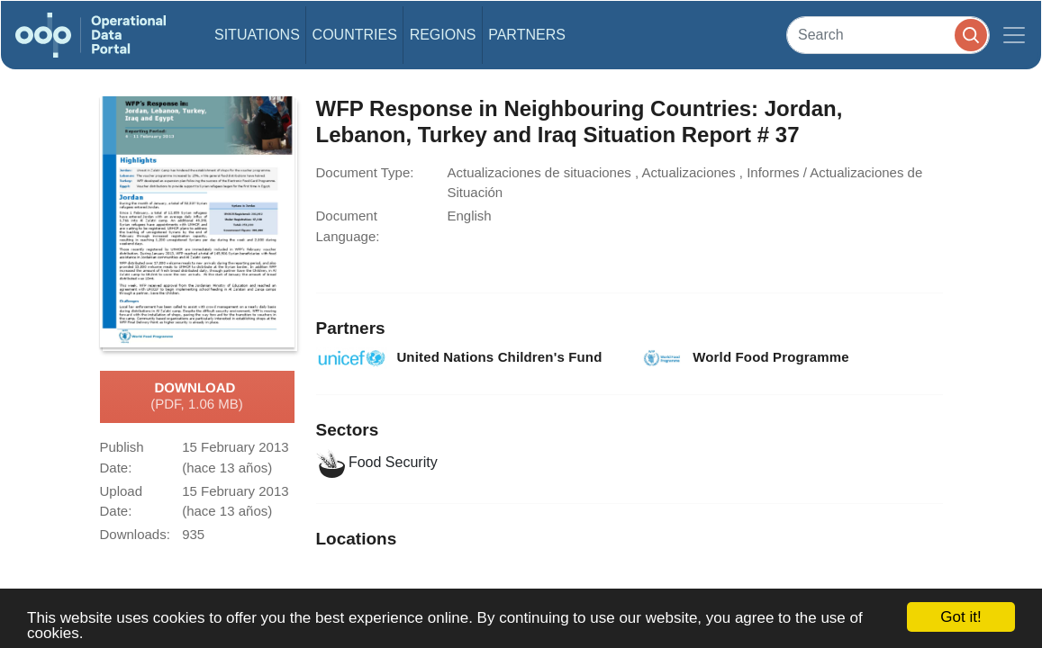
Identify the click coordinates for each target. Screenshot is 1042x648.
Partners (527, 34)
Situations (257, 34)
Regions (443, 34)
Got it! (960, 617)
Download (196, 397)
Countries (355, 34)
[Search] (888, 34)
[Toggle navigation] (1014, 35)
